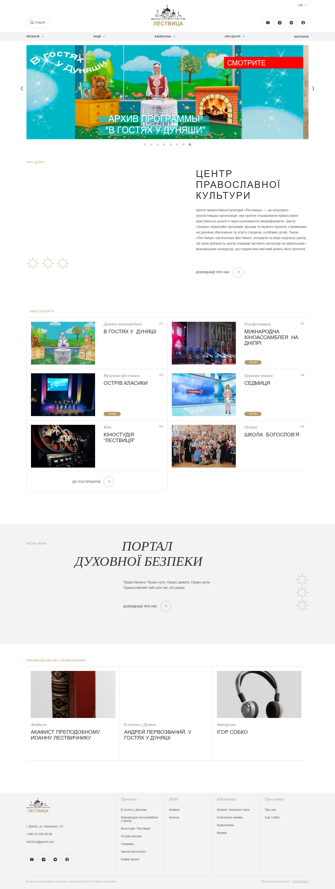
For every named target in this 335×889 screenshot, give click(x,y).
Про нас (270, 809)
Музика (222, 832)
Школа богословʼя (133, 851)
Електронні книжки (230, 817)
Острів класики (131, 836)
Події (173, 799)
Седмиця (127, 844)
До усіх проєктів (93, 481)
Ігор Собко (272, 817)
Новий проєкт (130, 859)
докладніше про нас (220, 272)
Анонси (174, 817)
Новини (174, 809)
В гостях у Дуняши (134, 809)
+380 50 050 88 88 (39, 834)
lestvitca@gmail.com (40, 841)
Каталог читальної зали (233, 809)
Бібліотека (226, 799)
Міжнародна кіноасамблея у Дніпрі (139, 819)
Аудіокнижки (225, 825)
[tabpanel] (167, 92)
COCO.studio (300, 881)
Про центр (274, 799)
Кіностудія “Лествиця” (136, 828)
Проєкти (129, 799)
